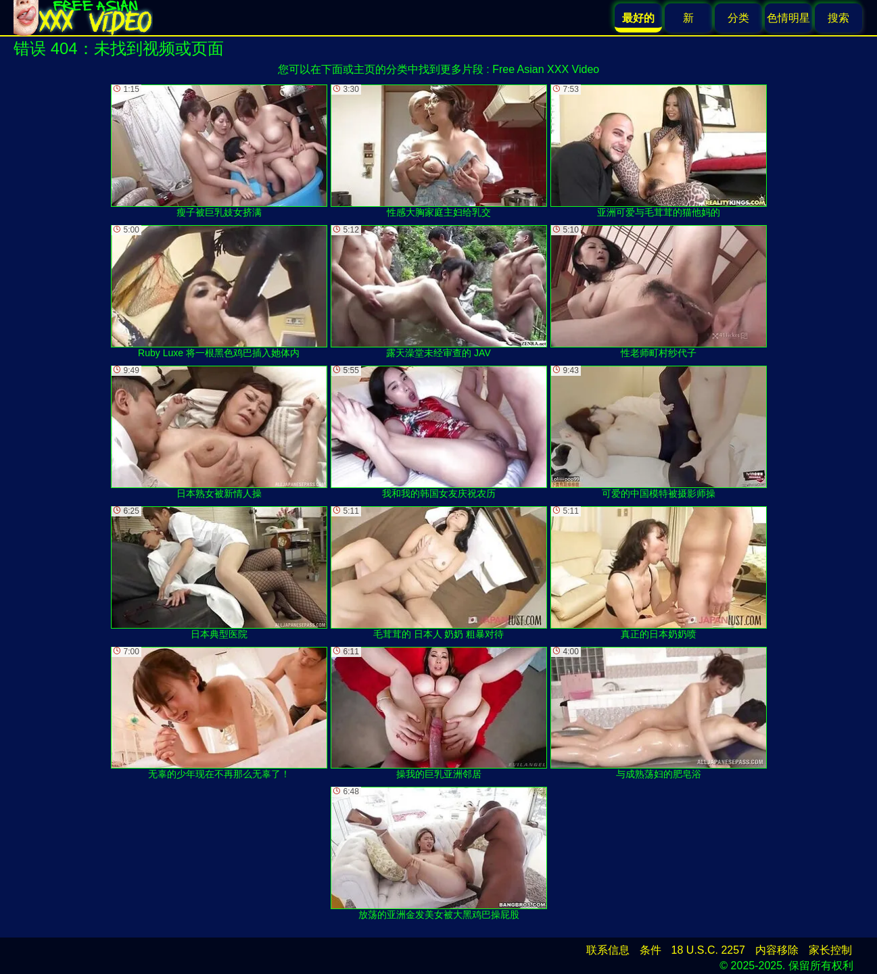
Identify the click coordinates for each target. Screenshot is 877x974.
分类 (738, 18)
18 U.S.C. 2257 (708, 950)
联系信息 (608, 950)
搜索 (838, 18)
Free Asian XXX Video (545, 69)
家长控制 (830, 950)
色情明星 (788, 18)
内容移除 (777, 950)
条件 (650, 950)
